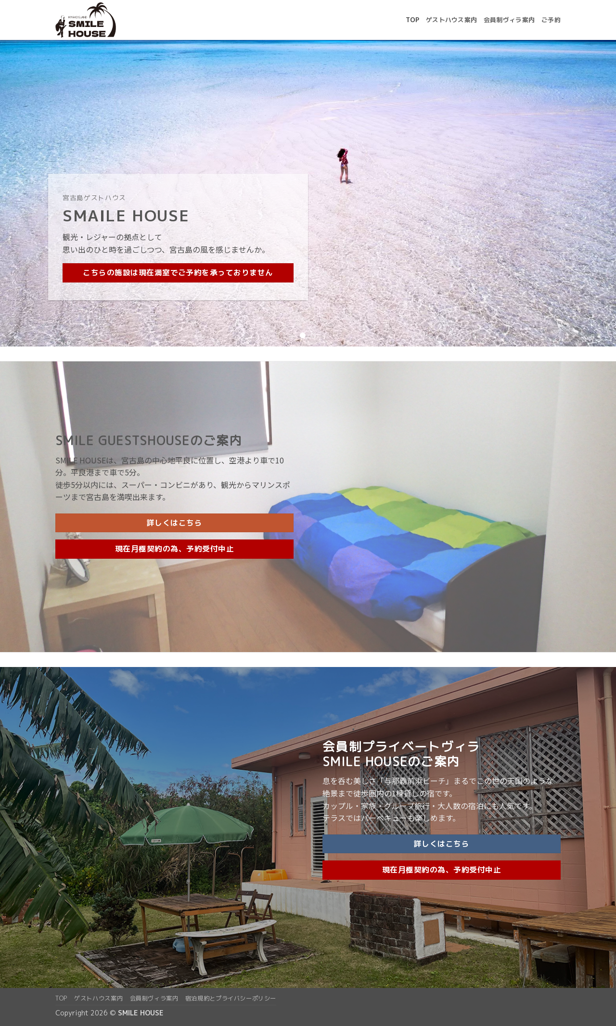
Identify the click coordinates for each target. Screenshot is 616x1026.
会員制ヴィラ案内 (509, 19)
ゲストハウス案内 (451, 19)
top (412, 19)
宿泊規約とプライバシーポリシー (230, 998)
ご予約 (551, 19)
